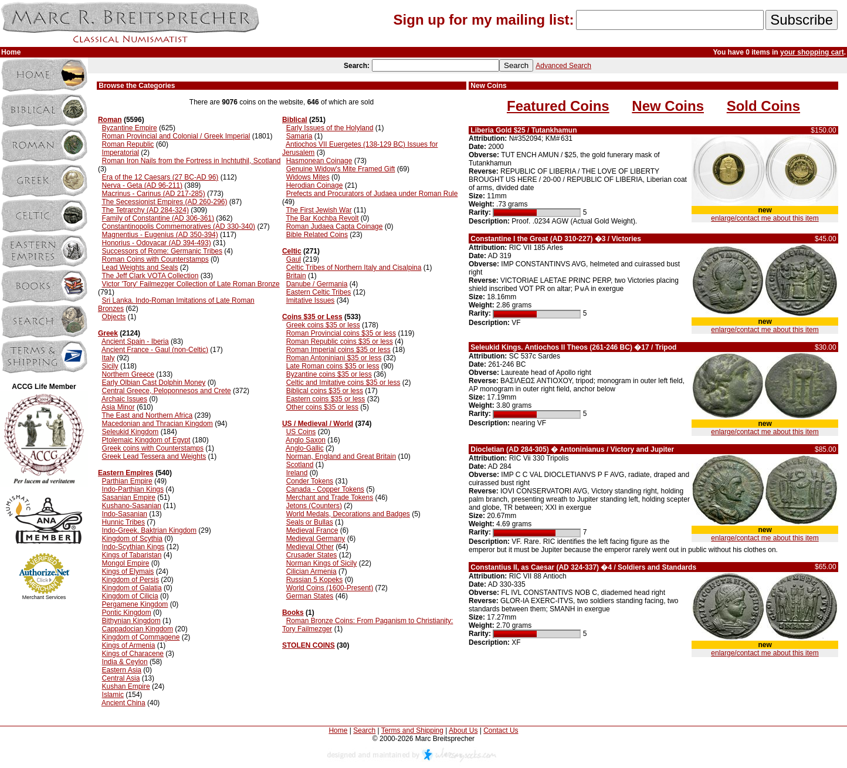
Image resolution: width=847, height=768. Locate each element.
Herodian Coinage (314, 185)
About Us (463, 730)
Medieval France (312, 530)
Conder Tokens (310, 481)
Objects (114, 317)
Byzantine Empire (129, 128)
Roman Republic (128, 144)
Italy (108, 358)
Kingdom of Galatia (132, 588)
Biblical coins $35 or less (324, 391)
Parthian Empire (127, 481)
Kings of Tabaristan (132, 555)
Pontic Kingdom (126, 612)
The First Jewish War (318, 210)
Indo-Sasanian (124, 514)
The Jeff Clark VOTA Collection (149, 276)
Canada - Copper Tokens (325, 489)
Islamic (113, 695)
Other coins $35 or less (322, 407)
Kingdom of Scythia (132, 538)
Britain (296, 276)
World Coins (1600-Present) (330, 588)
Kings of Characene (133, 653)
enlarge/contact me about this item (764, 218)
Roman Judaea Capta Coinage (334, 226)
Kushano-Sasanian (131, 506)
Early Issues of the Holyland (330, 128)
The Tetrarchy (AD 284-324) (145, 210)
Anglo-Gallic (305, 448)
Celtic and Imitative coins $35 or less (343, 382)
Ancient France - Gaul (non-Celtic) (154, 350)
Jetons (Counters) (314, 506)
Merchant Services (44, 597)
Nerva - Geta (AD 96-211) (142, 185)
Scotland (300, 465)
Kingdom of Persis (130, 580)
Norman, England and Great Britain (341, 456)
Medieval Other (310, 547)
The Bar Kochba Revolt (322, 218)
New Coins (668, 106)
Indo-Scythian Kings (133, 547)
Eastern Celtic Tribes (318, 292)
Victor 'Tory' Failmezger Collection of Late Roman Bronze (191, 284)
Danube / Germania (317, 284)
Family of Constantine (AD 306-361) (158, 218)
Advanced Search (563, 66)
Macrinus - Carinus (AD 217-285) (153, 194)
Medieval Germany (315, 538)
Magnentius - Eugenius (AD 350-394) (160, 235)
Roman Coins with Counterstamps (155, 259)
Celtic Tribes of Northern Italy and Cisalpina (354, 267)
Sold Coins (763, 106)
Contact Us (500, 730)
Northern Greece (128, 374)
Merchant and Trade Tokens (330, 497)
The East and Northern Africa (146, 415)
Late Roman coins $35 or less (333, 366)
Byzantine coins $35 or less (329, 374)
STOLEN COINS (308, 645)
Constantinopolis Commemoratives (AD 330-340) (178, 226)
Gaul (293, 259)
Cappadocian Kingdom (137, 629)
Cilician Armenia (311, 571)
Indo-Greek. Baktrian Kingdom (149, 530)
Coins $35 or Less (312, 317)
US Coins (301, 432)
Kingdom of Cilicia (130, 596)
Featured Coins (558, 106)
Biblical (294, 120)
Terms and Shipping (412, 730)
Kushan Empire (126, 686)
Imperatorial (120, 152)
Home (337, 730)
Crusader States (311, 555)
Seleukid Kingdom (130, 432)
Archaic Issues (124, 399)
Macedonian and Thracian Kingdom (157, 423)
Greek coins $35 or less (323, 325)
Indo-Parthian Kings (133, 489)
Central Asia (121, 678)
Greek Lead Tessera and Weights (154, 456)
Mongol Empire (126, 563)
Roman (110, 120)
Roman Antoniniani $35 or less (334, 358)
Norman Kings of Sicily (321, 563)
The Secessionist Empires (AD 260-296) (164, 202)
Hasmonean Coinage (319, 161)
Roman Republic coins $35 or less (339, 341)
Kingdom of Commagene (141, 637)
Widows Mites (308, 177)
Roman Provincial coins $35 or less (341, 333)
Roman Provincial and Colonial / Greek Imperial (176, 136)
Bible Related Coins (317, 235)
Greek (108, 333)
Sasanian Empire (128, 497)
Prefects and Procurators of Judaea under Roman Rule (372, 194)
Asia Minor (118, 407)
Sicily (110, 366)
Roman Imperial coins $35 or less (338, 350)
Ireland (297, 473)
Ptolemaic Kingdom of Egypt (146, 440)
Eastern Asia (121, 670)
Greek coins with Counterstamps (153, 448)
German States (310, 596)
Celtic (291, 251)
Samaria (299, 136)
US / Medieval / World (317, 423)
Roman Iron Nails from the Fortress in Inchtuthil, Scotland (191, 161)
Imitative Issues (310, 300)
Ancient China (123, 703)
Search (364, 730)
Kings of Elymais (128, 571)
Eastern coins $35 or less (325, 399)
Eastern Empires (126, 473)
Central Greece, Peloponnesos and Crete (166, 391)
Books (293, 612)
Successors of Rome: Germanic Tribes (162, 251)
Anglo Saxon (306, 440)
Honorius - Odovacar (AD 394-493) (156, 243)
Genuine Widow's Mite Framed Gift (340, 169)
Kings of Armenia (128, 645)
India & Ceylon (125, 662)
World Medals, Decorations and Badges (348, 514)
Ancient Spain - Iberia (135, 341)
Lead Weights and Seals (140, 267)
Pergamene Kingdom (135, 604)
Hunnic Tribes (123, 522)
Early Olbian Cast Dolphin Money (154, 382)
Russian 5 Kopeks (314, 580)
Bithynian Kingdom (131, 621)
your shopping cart (812, 52)
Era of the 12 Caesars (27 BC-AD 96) (160, 177)
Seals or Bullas (309, 522)
